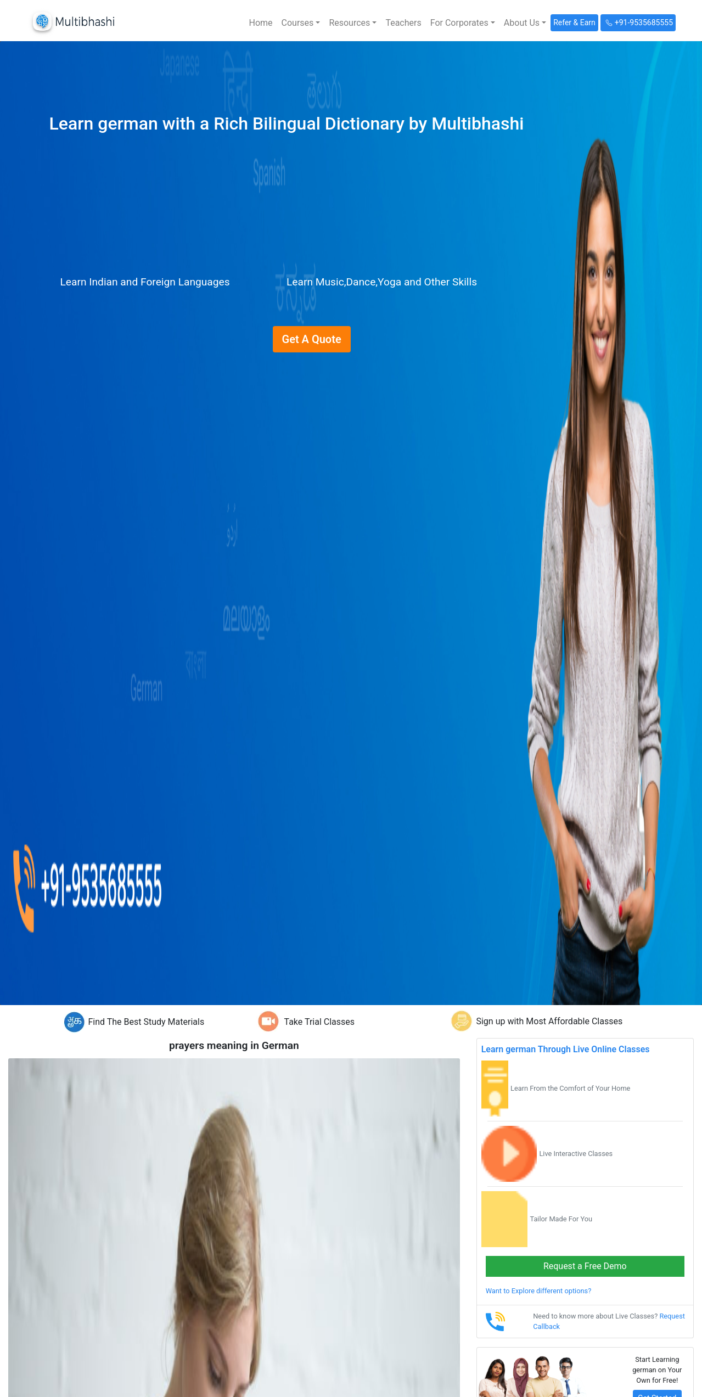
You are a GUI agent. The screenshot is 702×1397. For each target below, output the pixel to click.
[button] (301, 23)
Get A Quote (311, 339)
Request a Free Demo (585, 1266)
